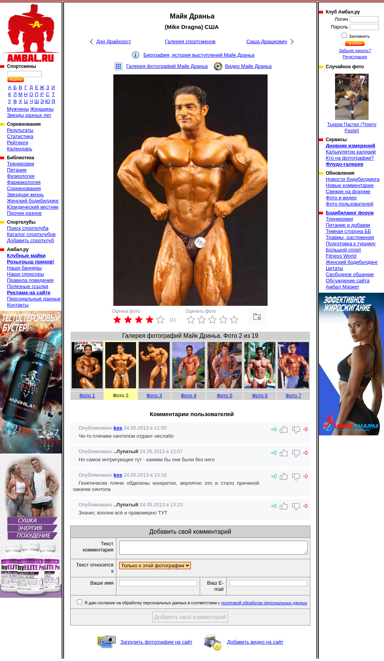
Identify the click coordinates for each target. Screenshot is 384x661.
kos (118, 428)
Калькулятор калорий (351, 152)
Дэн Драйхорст (113, 41)
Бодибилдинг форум (350, 213)
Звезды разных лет (29, 115)
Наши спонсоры (25, 274)
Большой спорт (343, 250)
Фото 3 (154, 395)
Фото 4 (189, 395)
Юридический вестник (32, 207)
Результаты (20, 130)
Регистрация (355, 56)
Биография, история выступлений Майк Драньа (198, 55)
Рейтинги (17, 142)
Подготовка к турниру (351, 243)
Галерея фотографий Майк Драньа (166, 66)
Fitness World (341, 256)
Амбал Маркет (342, 287)
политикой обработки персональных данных (264, 605)
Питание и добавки (348, 225)
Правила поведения (30, 280)
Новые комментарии (350, 185)
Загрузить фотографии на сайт (156, 644)
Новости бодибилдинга (352, 179)
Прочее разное (24, 213)
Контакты (18, 305)
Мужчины (18, 109)
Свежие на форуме (348, 191)
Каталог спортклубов (31, 234)
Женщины (42, 109)
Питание (17, 170)
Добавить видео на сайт (255, 644)
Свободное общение (350, 274)
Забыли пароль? (355, 50)
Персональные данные (34, 299)
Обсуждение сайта (347, 280)
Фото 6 (260, 395)
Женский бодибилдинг (33, 201)
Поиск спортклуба (28, 228)
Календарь (19, 149)
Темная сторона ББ (348, 231)
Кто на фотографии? (350, 158)
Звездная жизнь (25, 194)
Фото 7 (293, 395)
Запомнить (359, 36)
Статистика (20, 136)
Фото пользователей (349, 204)
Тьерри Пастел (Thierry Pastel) (352, 103)
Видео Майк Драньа (248, 66)
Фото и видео (341, 198)
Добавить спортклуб (30, 240)
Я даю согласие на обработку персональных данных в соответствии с (195, 605)
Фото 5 (224, 395)
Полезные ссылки (27, 286)
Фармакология (23, 182)
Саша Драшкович (266, 41)
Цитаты (334, 268)
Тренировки (20, 164)
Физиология (20, 176)
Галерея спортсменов (190, 41)
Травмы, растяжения (350, 237)
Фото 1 (87, 395)
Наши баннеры (24, 268)
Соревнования (24, 188)
